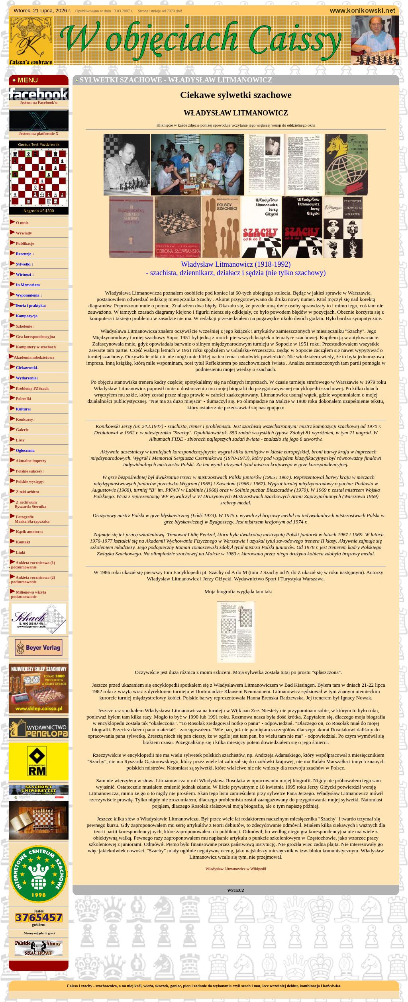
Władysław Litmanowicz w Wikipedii (236, 869)
